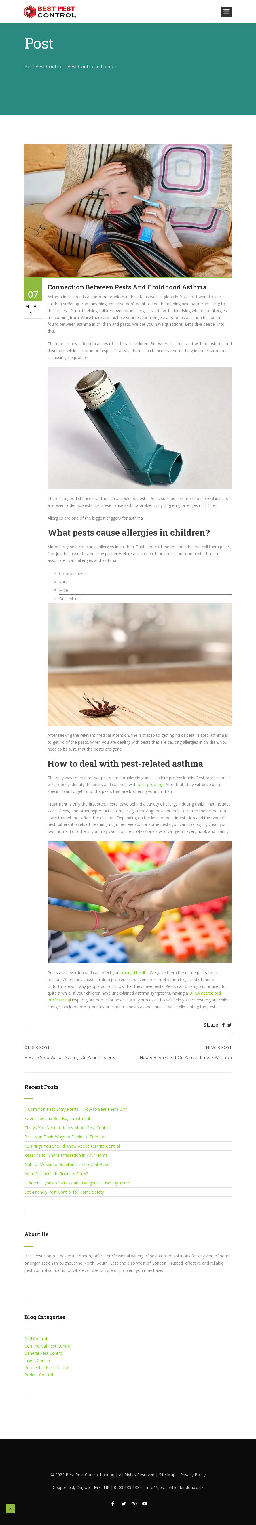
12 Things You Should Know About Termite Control (72, 1146)
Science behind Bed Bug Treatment (57, 1118)
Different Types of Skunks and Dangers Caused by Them (77, 1183)
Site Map (168, 1474)
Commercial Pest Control (47, 1346)
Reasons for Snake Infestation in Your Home (66, 1155)
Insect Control (37, 1360)
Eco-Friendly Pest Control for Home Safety (64, 1192)
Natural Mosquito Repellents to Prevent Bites (66, 1164)
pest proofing (150, 784)
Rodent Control (38, 1374)
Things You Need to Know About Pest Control (67, 1127)
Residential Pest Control (46, 1367)
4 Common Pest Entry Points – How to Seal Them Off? (75, 1109)
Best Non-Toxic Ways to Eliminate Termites (65, 1137)
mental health (135, 972)
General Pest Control (43, 1353)
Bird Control (35, 1338)
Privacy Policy (192, 1474)
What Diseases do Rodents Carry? (56, 1173)
